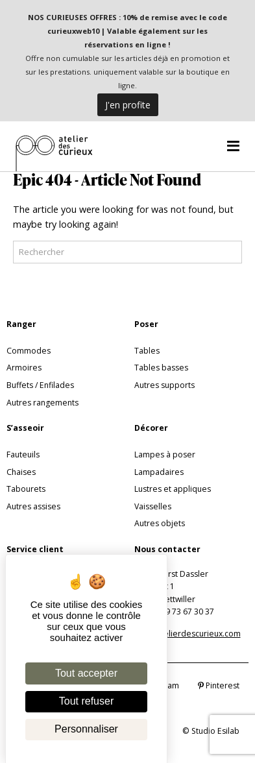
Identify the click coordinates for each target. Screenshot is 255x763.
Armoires (24, 367)
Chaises (21, 472)
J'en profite (128, 105)
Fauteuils (23, 454)
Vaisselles (152, 506)
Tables (147, 350)
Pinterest (218, 685)
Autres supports (164, 385)
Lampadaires (159, 472)
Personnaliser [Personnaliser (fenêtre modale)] (86, 728)
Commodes (28, 350)
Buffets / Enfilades (40, 385)
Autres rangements (42, 402)
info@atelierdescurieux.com (187, 633)
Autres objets (159, 523)
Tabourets (25, 488)
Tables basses (161, 367)
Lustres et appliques (172, 488)
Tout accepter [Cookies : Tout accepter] (86, 673)
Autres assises (33, 506)
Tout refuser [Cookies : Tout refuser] (86, 701)
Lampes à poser (164, 454)
